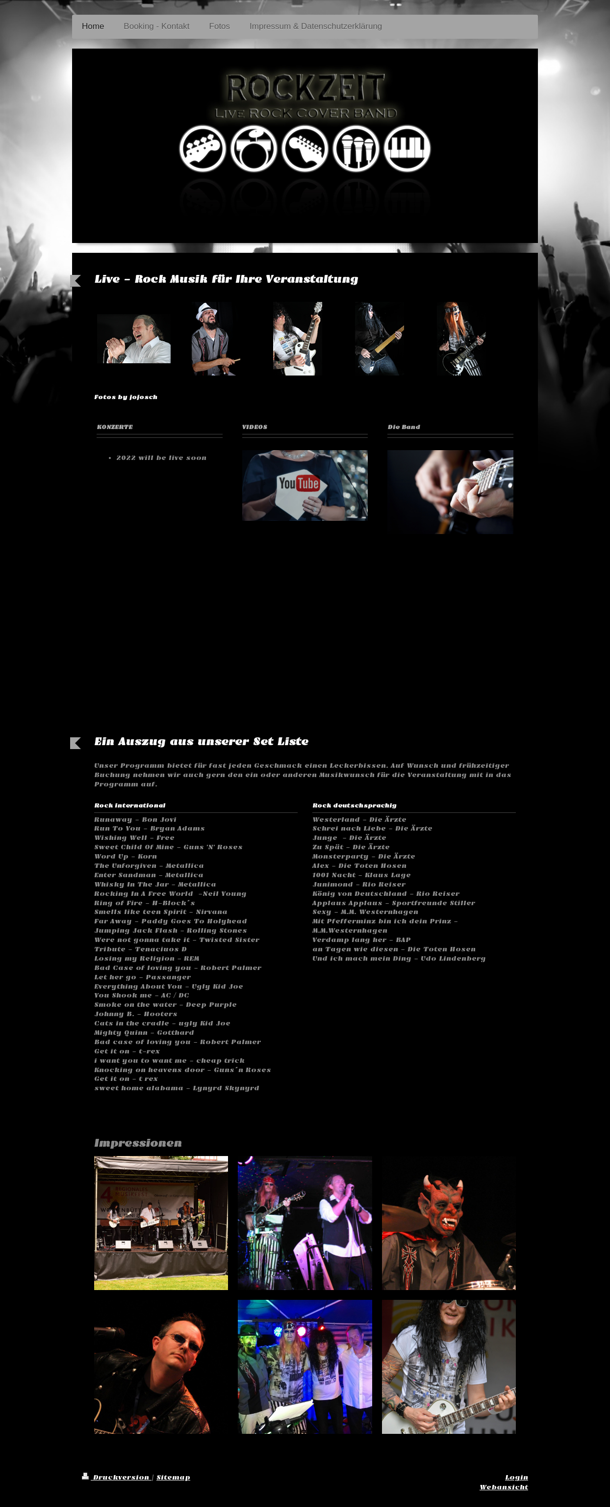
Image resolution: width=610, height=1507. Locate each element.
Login (516, 1477)
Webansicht (504, 1487)
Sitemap (173, 1477)
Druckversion (117, 1477)
